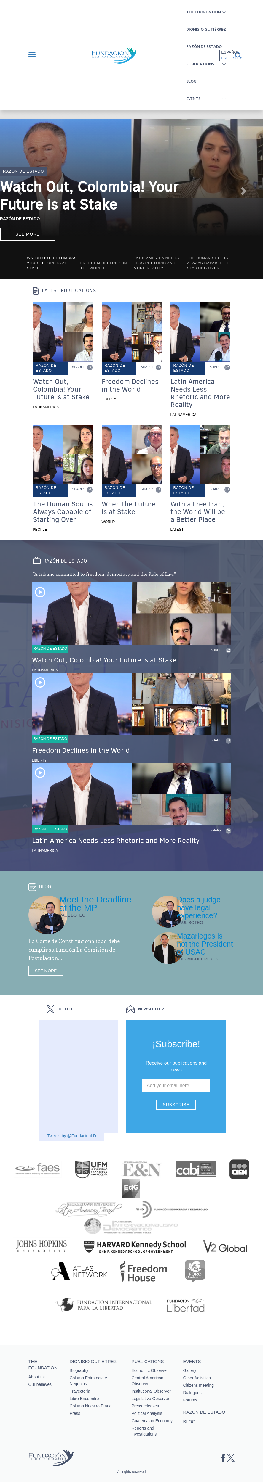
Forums (190, 1400)
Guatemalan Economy (152, 1420)
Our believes (40, 1384)
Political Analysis (146, 1413)
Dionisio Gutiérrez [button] (206, 29)
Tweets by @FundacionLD (71, 1135)
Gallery (189, 1370)
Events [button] (193, 98)
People (40, 529)
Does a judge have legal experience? (199, 907)
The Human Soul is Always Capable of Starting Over (63, 511)
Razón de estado (204, 46)
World (108, 522)
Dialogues (192, 1392)
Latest (177, 529)
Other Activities (197, 1377)
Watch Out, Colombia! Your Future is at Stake (89, 195)
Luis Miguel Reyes (198, 959)
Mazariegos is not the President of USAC (205, 944)
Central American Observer (147, 1380)
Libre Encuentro (84, 1398)
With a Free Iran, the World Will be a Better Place (197, 511)
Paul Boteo (72, 915)
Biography (79, 1370)
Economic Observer (149, 1370)
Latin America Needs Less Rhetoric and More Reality (200, 393)
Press (75, 1413)
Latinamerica (46, 407)
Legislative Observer (150, 1398)
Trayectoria (80, 1391)
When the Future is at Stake (129, 508)
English (229, 58)
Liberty (109, 399)
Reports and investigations (144, 1431)
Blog (191, 81)
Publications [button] (200, 64)
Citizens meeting (198, 1385)
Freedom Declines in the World (130, 385)
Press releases (145, 1406)
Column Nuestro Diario (91, 1406)
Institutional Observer (150, 1391)
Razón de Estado (20, 218)
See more (27, 234)
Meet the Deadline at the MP (95, 903)
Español (230, 52)
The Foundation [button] (203, 12)
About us (36, 1377)
